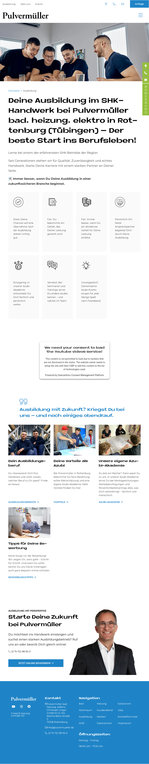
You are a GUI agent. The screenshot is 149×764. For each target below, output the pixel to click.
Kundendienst (105, 710)
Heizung (102, 703)
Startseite (14, 90)
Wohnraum (85, 710)
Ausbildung (29, 90)
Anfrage (139, 4)
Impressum (124, 723)
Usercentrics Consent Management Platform (81, 375)
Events (39, 4)
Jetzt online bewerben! (34, 663)
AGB (81, 723)
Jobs (120, 710)
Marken (101, 716)
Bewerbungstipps (20, 577)
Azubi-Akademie (109, 502)
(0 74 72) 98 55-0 (114, 4)
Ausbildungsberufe (22, 502)
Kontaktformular (128, 716)
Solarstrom (124, 703)
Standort (106, 4)
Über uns (25, 4)
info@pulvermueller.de (122, 4)
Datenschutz (104, 723)
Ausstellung (8, 4)
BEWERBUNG (145, 99)
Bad (81, 703)
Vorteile (59, 502)
